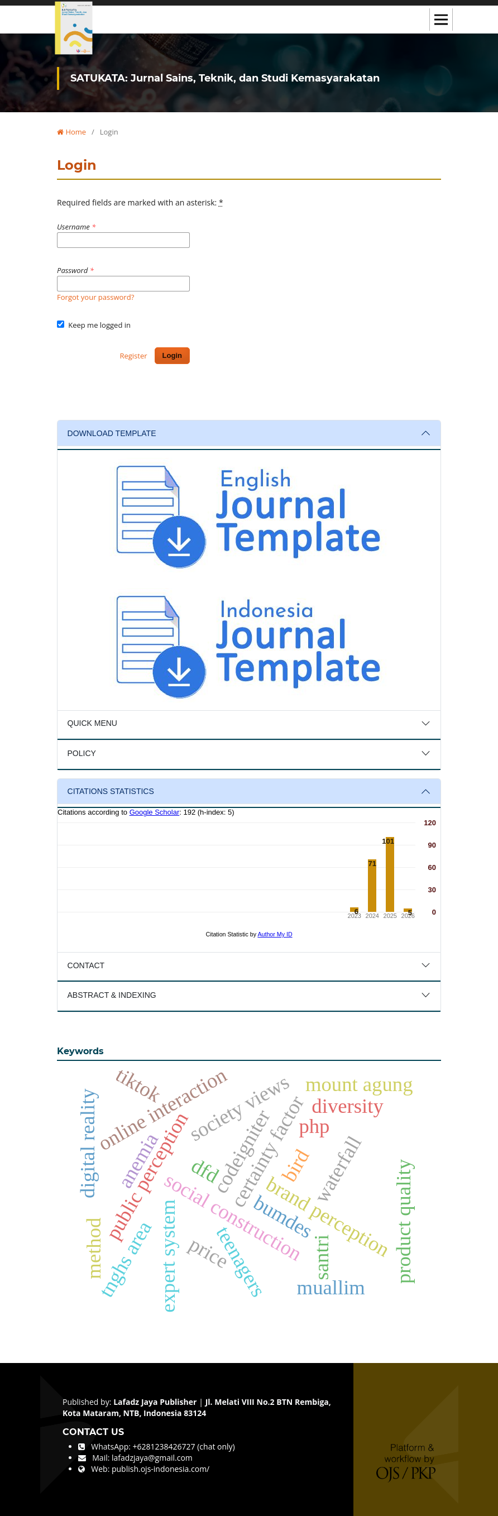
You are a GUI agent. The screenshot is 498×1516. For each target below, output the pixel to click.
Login (172, 355)
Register (133, 356)
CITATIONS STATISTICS (111, 791)
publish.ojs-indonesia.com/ (160, 1469)
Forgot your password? (95, 297)
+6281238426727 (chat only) (184, 1446)
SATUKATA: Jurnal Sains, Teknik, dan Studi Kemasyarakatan (225, 78)
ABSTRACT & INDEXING (112, 995)
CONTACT (86, 965)
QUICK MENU (92, 723)
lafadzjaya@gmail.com (152, 1457)
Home (71, 132)
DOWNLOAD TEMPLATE (112, 433)
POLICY (82, 753)
